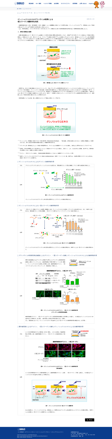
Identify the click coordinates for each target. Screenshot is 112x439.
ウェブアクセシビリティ (58, 432)
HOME (20, 8)
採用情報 (75, 3)
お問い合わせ (83, 3)
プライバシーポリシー (31, 432)
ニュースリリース (27, 8)
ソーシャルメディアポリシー (44, 432)
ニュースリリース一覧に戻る (43, 12)
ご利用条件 (21, 432)
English (91, 3)
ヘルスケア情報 (47, 3)
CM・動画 (38, 3)
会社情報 (56, 3)
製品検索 (31, 3)
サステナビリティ (65, 3)
